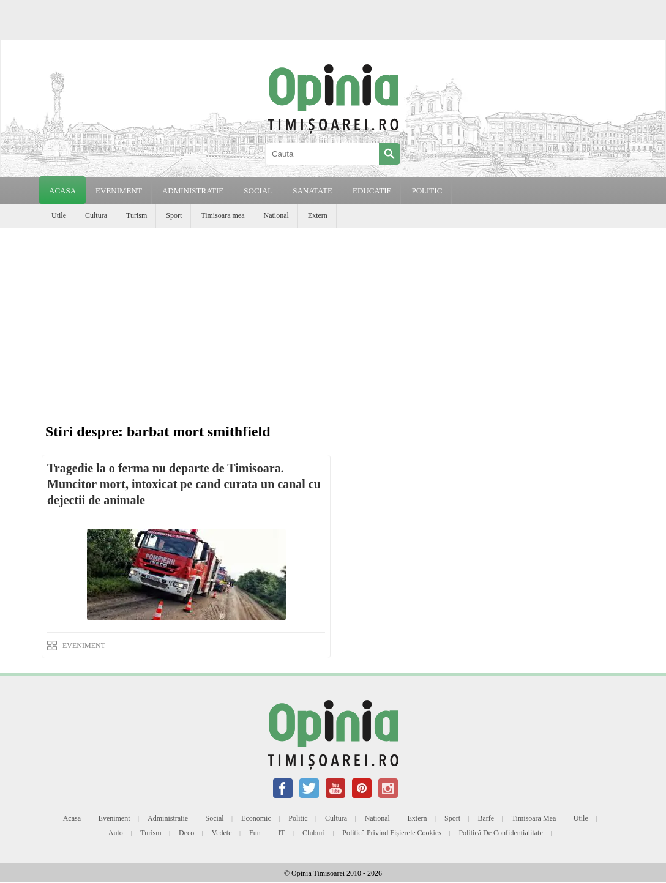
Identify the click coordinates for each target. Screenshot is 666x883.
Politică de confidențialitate (500, 833)
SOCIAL (258, 190)
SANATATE (312, 190)
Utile (58, 215)
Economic (256, 818)
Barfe (486, 818)
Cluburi (313, 833)
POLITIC (426, 190)
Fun (255, 833)
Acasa (62, 190)
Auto (115, 833)
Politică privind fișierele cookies (391, 833)
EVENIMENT (118, 190)
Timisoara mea (222, 215)
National (275, 215)
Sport (174, 215)
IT (281, 833)
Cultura (96, 215)
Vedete (222, 833)
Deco (186, 833)
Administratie (168, 818)
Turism (136, 215)
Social (215, 818)
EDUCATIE (372, 190)
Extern (317, 215)
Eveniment (114, 818)
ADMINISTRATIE (192, 190)
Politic (297, 818)
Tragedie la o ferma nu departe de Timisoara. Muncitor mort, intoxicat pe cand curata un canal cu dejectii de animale (184, 484)
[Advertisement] (333, 319)
